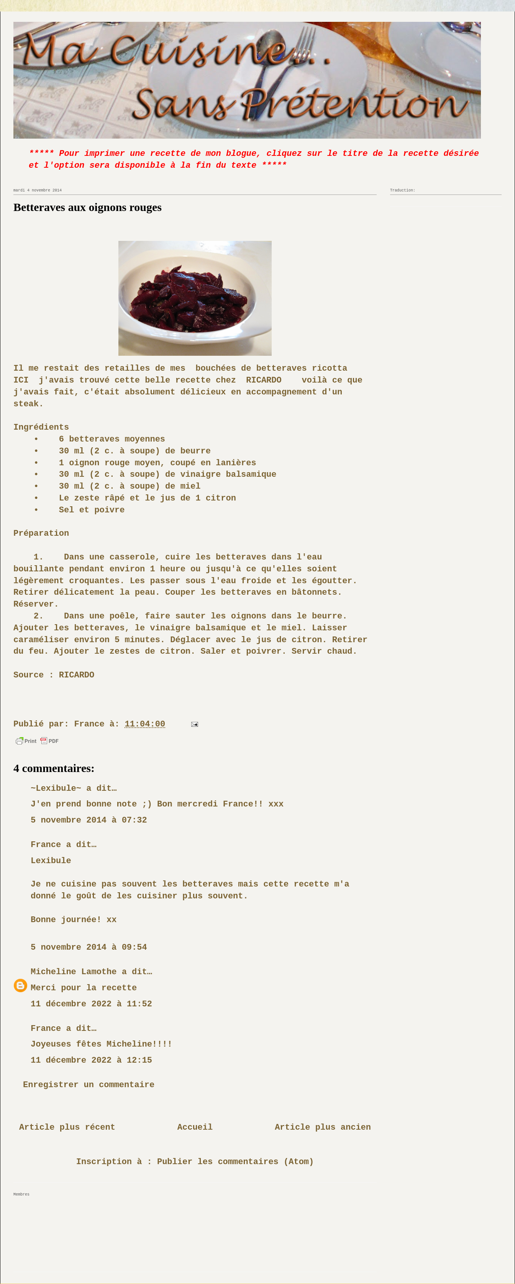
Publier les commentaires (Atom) (235, 1162)
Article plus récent (67, 1127)
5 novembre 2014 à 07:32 (89, 820)
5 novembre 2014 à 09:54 (89, 947)
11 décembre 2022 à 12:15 (91, 1060)
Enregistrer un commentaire (88, 1085)
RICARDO (263, 380)
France (46, 845)
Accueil (195, 1127)
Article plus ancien (323, 1127)
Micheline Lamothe (73, 972)
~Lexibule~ (56, 788)
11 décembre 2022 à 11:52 (91, 1004)
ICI (21, 380)
